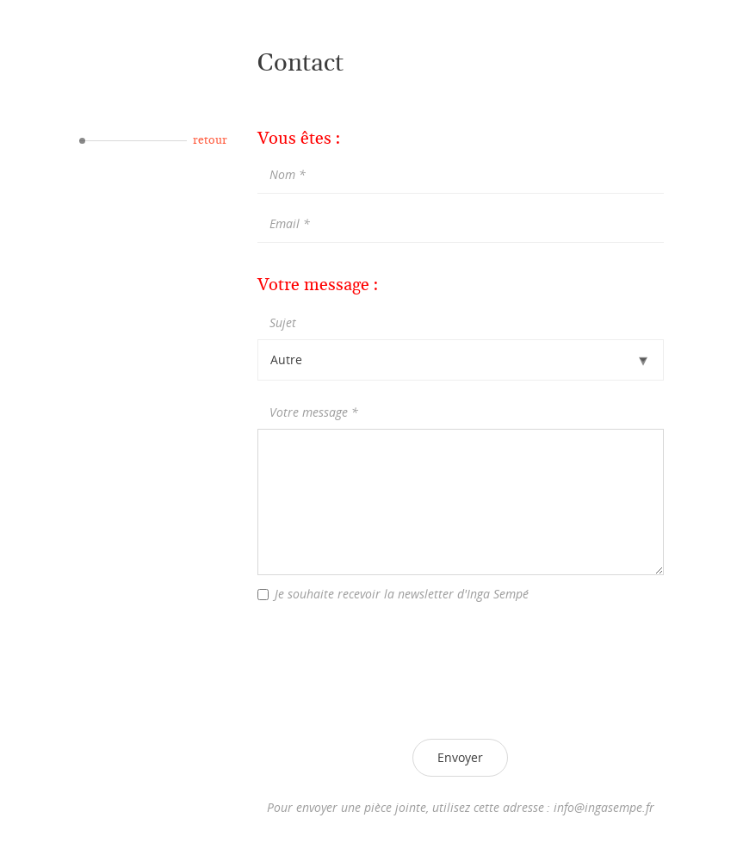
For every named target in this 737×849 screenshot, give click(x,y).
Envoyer (460, 757)
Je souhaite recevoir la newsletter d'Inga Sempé (402, 594)
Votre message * (313, 412)
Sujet (282, 322)
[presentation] (460, 669)
